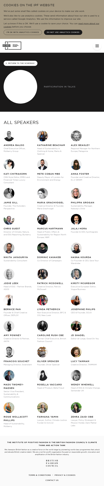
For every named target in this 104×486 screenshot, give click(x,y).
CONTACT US (52, 480)
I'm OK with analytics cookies (22, 32)
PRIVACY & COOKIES (65, 475)
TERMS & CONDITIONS (40, 475)
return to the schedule (20, 63)
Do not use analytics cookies (63, 32)
